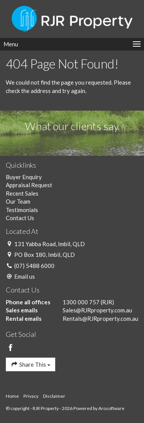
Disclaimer (54, 396)
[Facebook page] (11, 348)
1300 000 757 (81, 302)
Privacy (30, 396)
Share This (30, 364)
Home (12, 396)
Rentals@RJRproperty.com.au (100, 318)
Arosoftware (111, 408)
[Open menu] (72, 44)
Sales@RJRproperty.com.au (97, 310)
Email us (24, 276)
